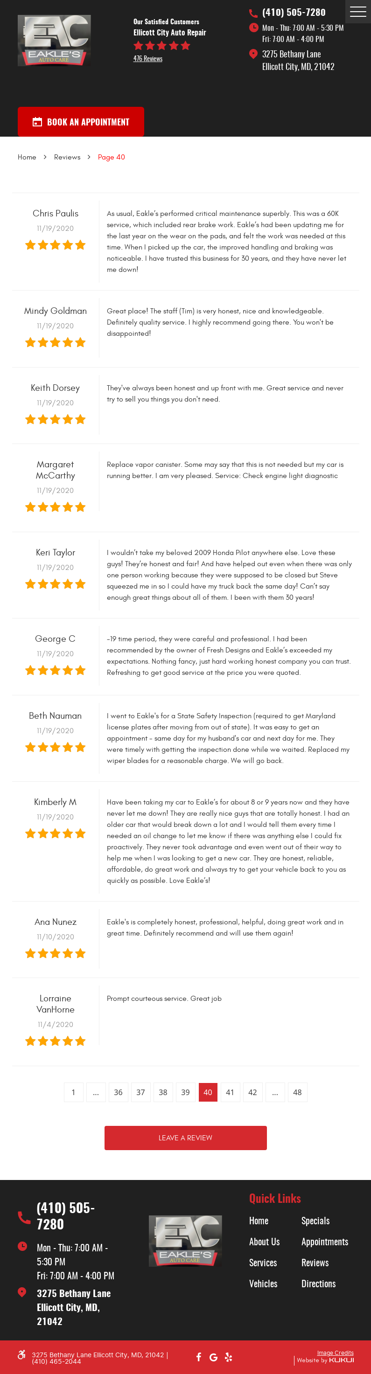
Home (27, 157)
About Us (264, 1242)
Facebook (198, 1357)
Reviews (67, 157)
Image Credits (335, 1353)
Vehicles (263, 1284)
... (96, 1092)
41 (230, 1092)
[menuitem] (275, 1221)
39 (185, 1092)
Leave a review (185, 1138)
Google (213, 1357)
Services (263, 1263)
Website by (324, 1361)
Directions (318, 1284)
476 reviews (147, 59)
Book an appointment (81, 122)
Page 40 (111, 157)
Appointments (324, 1242)
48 (297, 1092)
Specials (315, 1221)
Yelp (228, 1357)
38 (163, 1092)
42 (252, 1092)
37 (140, 1092)
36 (118, 1092)
